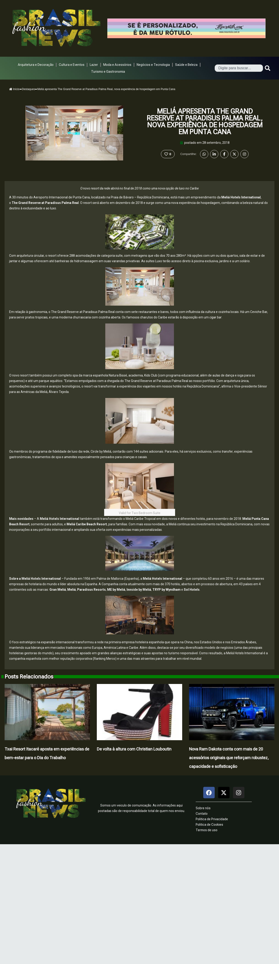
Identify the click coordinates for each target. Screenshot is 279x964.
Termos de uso (206, 830)
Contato (202, 813)
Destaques (28, 89)
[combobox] (239, 68)
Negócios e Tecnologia (153, 65)
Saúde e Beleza (186, 65)
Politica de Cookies (209, 824)
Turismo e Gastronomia (108, 71)
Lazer (94, 65)
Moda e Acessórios (117, 65)
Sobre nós (203, 808)
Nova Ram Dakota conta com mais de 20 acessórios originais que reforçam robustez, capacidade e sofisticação (229, 758)
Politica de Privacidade (212, 819)
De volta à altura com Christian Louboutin (134, 749)
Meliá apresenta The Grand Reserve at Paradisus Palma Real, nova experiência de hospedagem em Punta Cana (205, 121)
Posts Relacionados (29, 676)
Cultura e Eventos (71, 65)
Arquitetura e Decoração (36, 65)
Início (14, 89)
